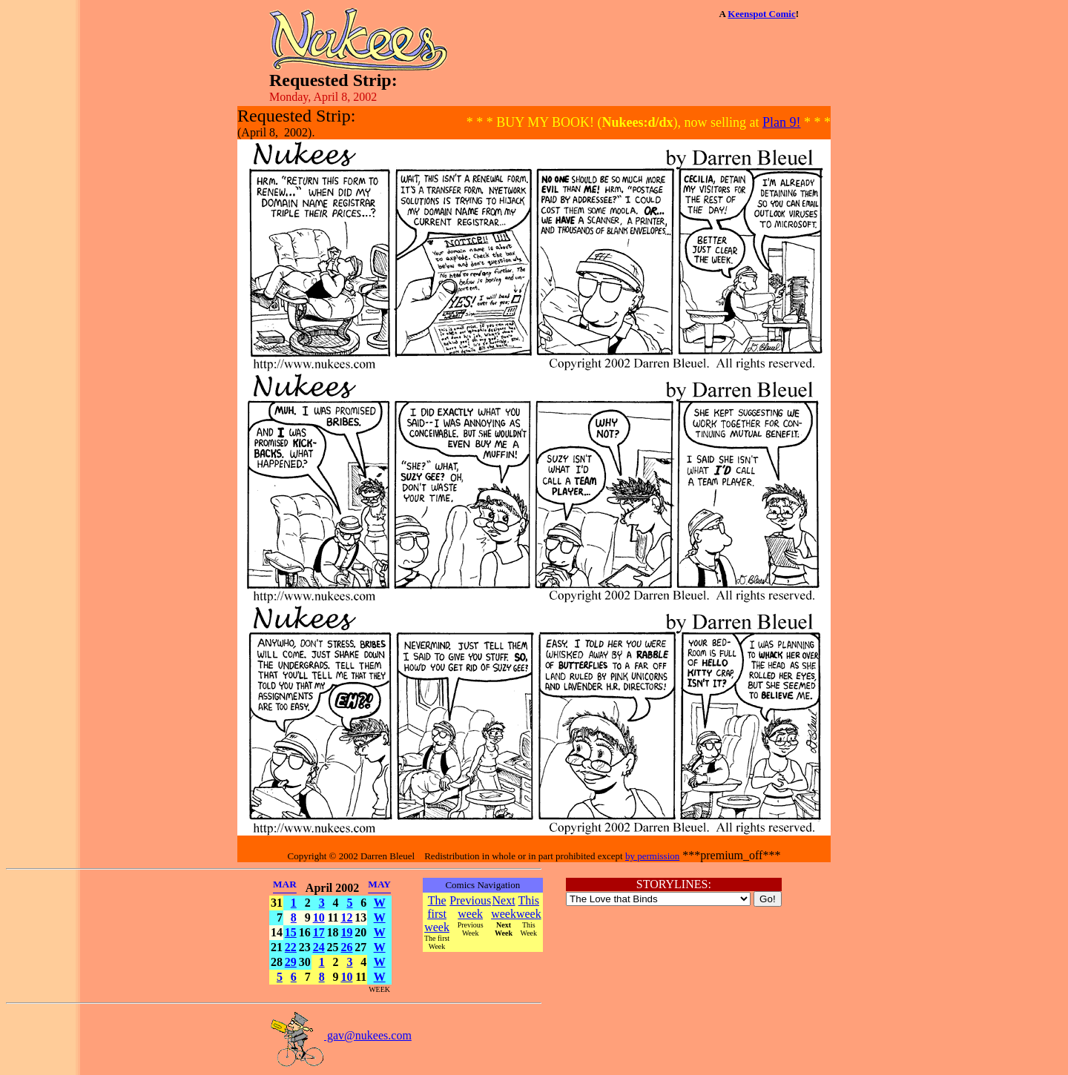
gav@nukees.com (340, 1035)
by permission (652, 855)
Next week (503, 907)
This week (528, 907)
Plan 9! (781, 122)
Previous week (470, 907)
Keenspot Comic (761, 13)
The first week (436, 913)
